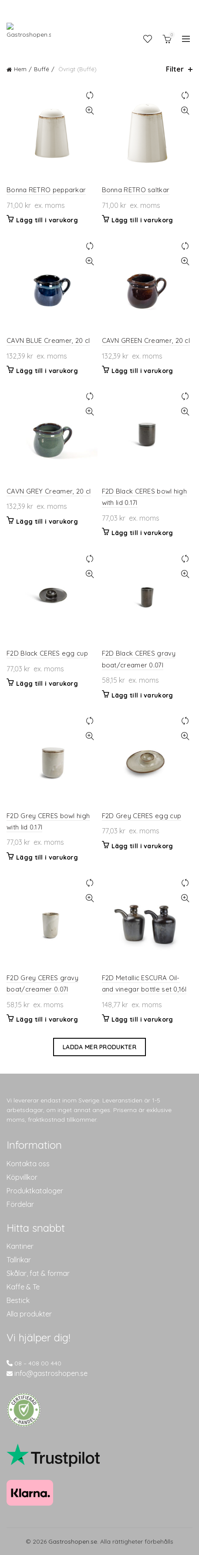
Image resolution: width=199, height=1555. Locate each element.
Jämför (90, 95)
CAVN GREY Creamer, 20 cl (49, 491)
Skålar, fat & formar (38, 1273)
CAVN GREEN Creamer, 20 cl (146, 340)
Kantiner (20, 1246)
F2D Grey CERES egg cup (142, 816)
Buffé (41, 69)
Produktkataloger (35, 1190)
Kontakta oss (28, 1163)
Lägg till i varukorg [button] (47, 220)
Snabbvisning (90, 110)
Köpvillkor (22, 1177)
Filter (175, 69)
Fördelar (20, 1204)
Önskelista (147, 38)
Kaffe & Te (23, 1286)
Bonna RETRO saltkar (136, 190)
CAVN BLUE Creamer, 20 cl (48, 340)
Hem (20, 69)
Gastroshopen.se (72, 1541)
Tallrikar (19, 1259)
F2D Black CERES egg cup (47, 653)
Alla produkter (29, 1314)
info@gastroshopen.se (51, 1373)
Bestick (18, 1300)
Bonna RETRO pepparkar (46, 190)
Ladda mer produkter (99, 1047)
